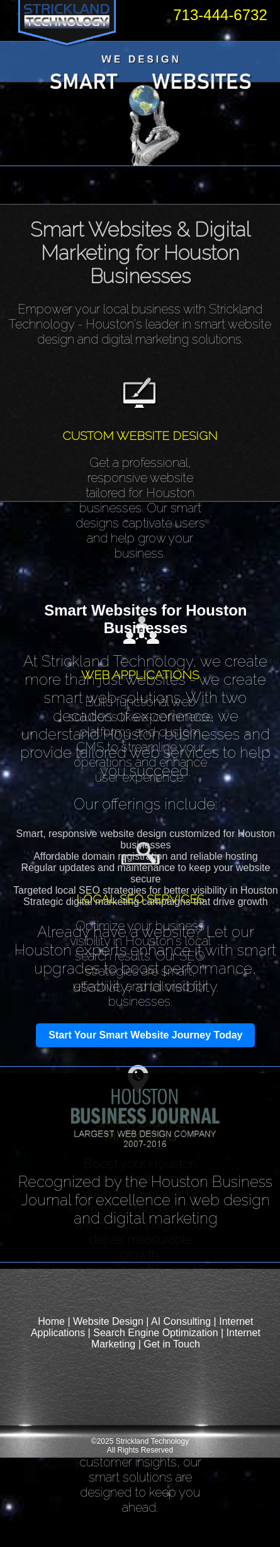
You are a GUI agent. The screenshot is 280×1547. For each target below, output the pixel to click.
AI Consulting (181, 1321)
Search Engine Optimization (155, 1332)
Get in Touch (171, 1344)
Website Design (108, 1321)
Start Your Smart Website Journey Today (145, 1035)
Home (51, 1321)
